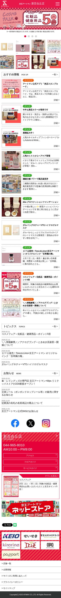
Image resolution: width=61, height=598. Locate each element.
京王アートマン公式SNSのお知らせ (20, 411)
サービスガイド (30, 468)
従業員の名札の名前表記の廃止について (22, 403)
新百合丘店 (30, 437)
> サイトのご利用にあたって (14, 576)
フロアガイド (30, 462)
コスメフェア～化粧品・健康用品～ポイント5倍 (26, 334)
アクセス (30, 455)
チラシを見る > (51, 476)
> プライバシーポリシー (12, 582)
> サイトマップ (8, 588)
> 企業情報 (6, 570)
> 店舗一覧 (6, 563)
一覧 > (55, 74)
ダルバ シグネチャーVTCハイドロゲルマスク (25, 364)
